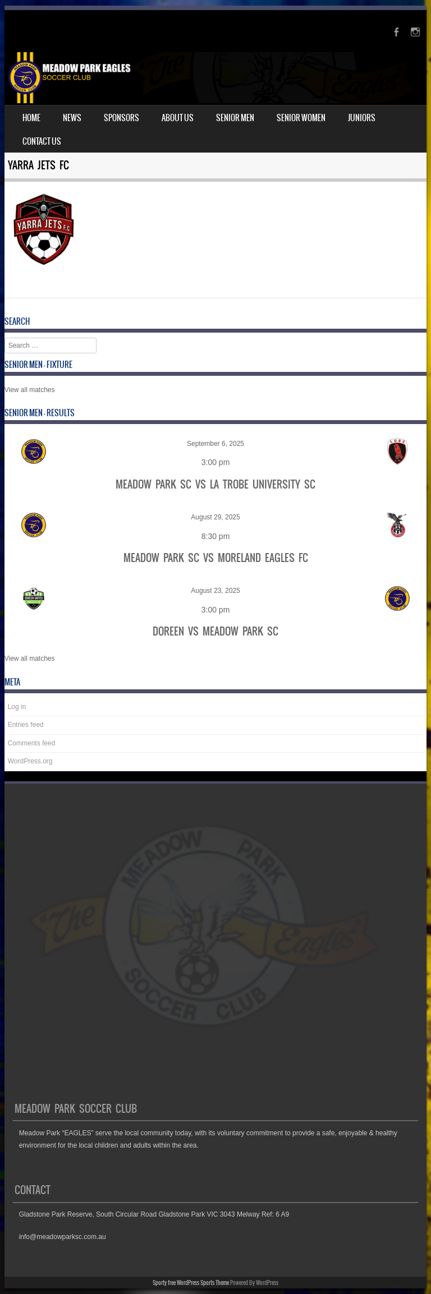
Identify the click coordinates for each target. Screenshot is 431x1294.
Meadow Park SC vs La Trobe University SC (215, 484)
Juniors (361, 118)
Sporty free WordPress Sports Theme (191, 1282)
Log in (17, 707)
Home (31, 118)
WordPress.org (30, 761)
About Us (178, 118)
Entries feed (26, 725)
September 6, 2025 (215, 444)
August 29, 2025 (215, 517)
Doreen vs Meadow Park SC (215, 631)
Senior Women (301, 118)
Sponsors (121, 118)
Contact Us (41, 141)
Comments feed (32, 743)
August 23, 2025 (215, 591)
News (72, 118)
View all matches (29, 390)
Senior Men (235, 118)
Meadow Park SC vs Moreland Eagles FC (215, 557)
